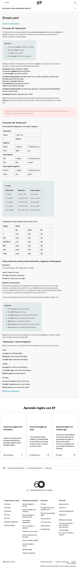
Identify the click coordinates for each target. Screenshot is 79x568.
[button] (6, 2)
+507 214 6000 (63, 530)
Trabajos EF (62, 515)
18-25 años (7, 511)
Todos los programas (28, 553)
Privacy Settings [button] (71, 563)
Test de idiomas (45, 518)
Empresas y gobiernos (11, 522)
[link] (16, 8)
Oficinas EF (62, 507)
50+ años (7, 518)
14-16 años (7, 504)
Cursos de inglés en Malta (30, 540)
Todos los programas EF (66, 511)
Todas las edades (9, 525)
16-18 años (7, 507)
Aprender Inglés (27, 549)
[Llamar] (75, 2)
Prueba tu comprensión (10, 24)
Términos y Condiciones (61, 562)
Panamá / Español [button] (9, 562)
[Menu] (75, 8)
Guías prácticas (45, 525)
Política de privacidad (46, 562)
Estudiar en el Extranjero (29, 531)
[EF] (39, 2)
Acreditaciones (45, 529)
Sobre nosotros (64, 504)
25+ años (7, 515)
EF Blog (43, 504)
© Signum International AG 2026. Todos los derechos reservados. (58, 566)
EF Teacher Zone (46, 522)
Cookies (74, 562)
